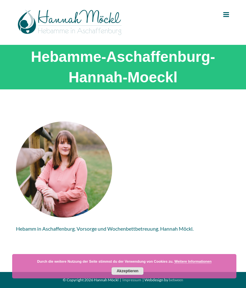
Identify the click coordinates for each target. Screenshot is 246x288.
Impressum (131, 279)
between (176, 279)
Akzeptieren (127, 271)
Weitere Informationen (192, 261)
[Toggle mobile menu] (226, 14)
